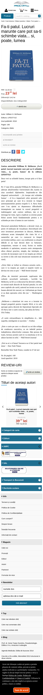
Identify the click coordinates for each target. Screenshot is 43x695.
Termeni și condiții (8, 502)
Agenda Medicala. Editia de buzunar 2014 (18, 651)
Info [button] (4, 496)
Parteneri (5, 570)
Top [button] (4, 613)
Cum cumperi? (7, 519)
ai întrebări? (8, 140)
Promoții (5, 553)
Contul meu (10, 10)
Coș (23, 10)
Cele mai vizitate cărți (10, 630)
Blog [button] (5, 637)
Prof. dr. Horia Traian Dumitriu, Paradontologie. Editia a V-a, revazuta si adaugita (19, 644)
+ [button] (39, 430)
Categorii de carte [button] (11, 430)
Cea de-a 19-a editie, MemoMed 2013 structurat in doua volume (21, 657)
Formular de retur (8, 575)
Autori (4, 564)
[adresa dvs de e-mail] (21, 596)
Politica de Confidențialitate (12, 513)
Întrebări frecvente (8, 529)
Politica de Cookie (8, 508)
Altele (12, 128)
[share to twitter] (23, 152)
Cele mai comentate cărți (11, 625)
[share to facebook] (13, 152)
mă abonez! (21, 603)
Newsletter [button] (7, 582)
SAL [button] (5, 463)
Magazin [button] (6, 542)
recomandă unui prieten (12, 135)
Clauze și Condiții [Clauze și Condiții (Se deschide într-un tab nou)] (23, 678)
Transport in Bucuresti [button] (13, 480)
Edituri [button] (6, 438)
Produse (7, 16)
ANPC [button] (6, 446)
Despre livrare (7, 524)
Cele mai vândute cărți (10, 619)
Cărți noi (5, 548)
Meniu (34, 10)
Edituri (4, 559)
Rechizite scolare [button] (11, 488)
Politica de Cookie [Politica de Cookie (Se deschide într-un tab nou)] (15, 675)
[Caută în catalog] (39, 16)
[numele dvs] (21, 589)
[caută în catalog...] (26, 16)
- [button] (39, 446)
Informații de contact (9, 535)
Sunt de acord (21, 690)
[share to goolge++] (18, 152)
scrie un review (9, 145)
